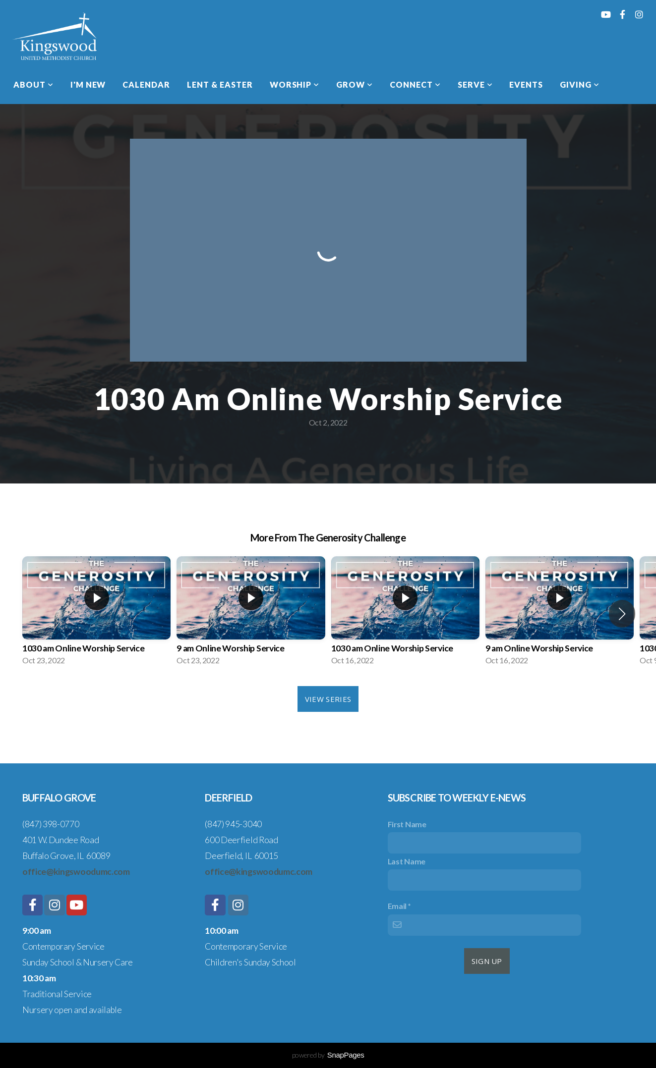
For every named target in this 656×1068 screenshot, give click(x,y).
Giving (579, 84)
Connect (415, 84)
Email (397, 905)
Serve (475, 84)
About (33, 84)
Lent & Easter (219, 84)
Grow (354, 84)
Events (526, 84)
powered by (328, 1055)
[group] (96, 613)
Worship (295, 84)
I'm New (88, 84)
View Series (328, 699)
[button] (622, 614)
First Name (407, 824)
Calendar (146, 84)
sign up (487, 961)
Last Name (406, 861)
